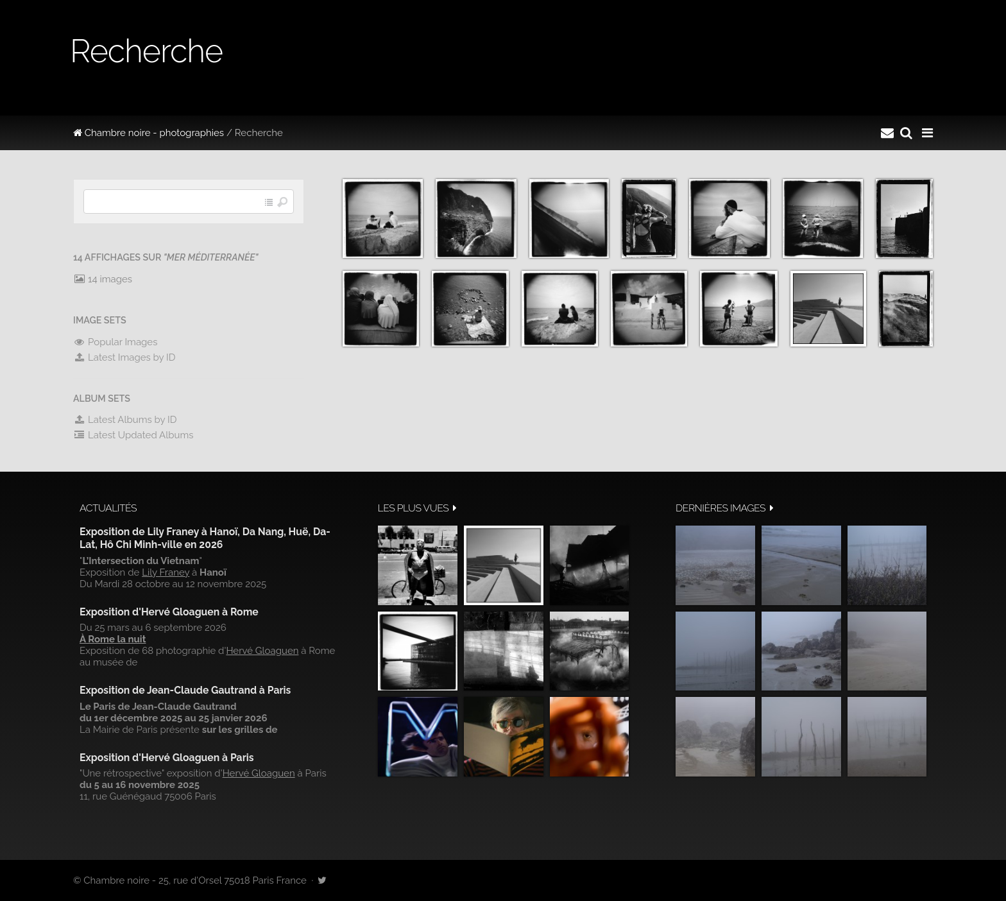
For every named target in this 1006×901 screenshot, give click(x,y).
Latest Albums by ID (125, 419)
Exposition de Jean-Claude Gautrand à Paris (185, 690)
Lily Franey (165, 572)
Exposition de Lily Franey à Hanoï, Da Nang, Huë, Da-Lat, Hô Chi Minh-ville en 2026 (205, 538)
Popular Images (115, 342)
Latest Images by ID (124, 357)
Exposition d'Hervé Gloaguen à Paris (167, 757)
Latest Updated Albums (133, 435)
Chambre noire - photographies (148, 133)
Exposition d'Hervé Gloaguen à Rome (169, 612)
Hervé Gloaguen (262, 650)
